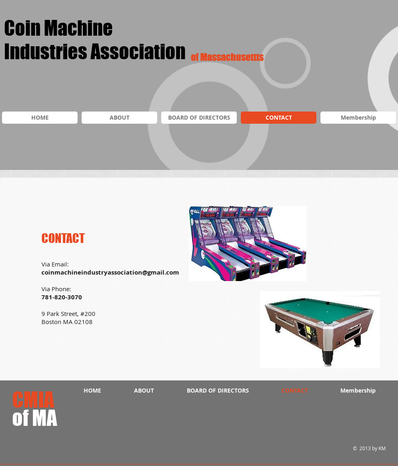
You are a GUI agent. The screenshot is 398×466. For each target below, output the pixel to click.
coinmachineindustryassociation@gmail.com (110, 272)
